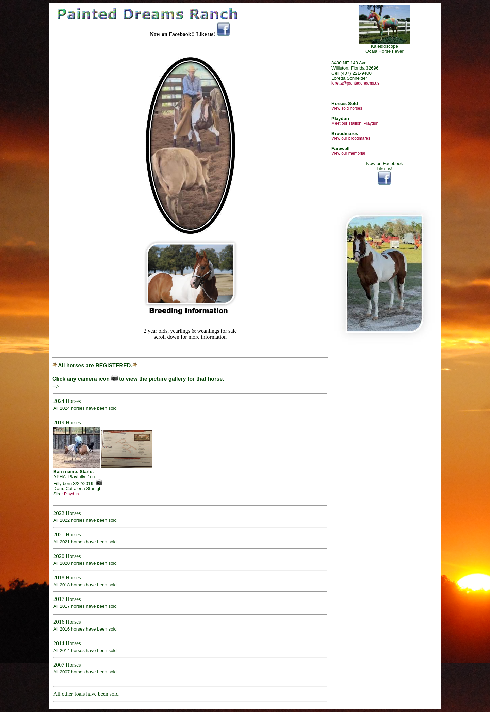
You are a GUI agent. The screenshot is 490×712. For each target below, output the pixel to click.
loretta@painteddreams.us (355, 83)
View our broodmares (350, 138)
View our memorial (348, 153)
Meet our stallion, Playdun (354, 123)
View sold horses (346, 108)
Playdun (71, 493)
